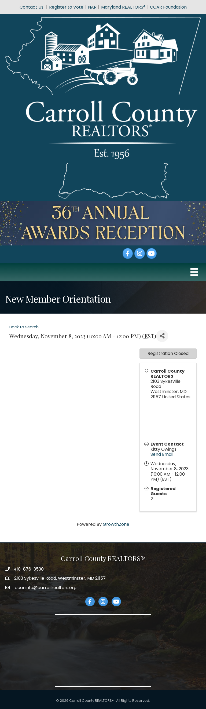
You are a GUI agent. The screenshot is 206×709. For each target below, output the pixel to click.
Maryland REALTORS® (123, 7)
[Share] (162, 336)
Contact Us (31, 7)
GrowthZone (116, 524)
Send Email (161, 454)
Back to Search (24, 327)
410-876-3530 (29, 569)
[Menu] (194, 272)
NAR (92, 7)
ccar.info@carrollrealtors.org (45, 588)
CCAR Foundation (168, 7)
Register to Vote (66, 7)
